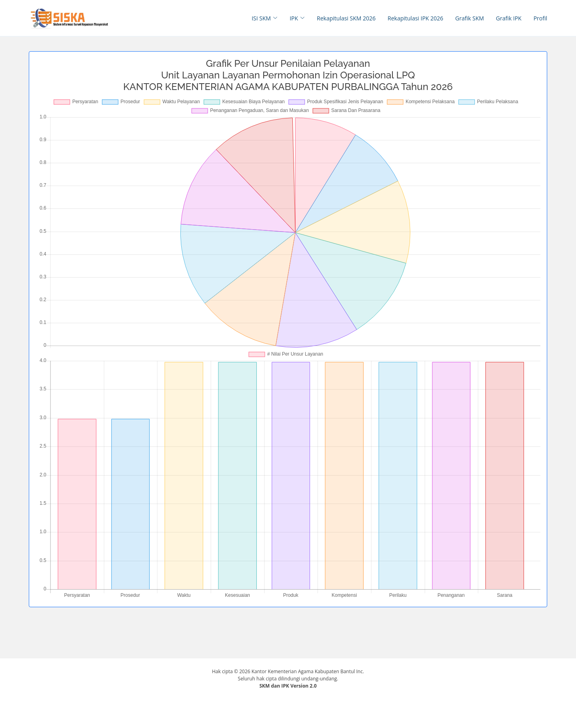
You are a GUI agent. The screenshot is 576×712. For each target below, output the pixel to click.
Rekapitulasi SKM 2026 (346, 18)
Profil (540, 18)
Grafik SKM (469, 18)
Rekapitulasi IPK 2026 (415, 18)
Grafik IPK (509, 18)
